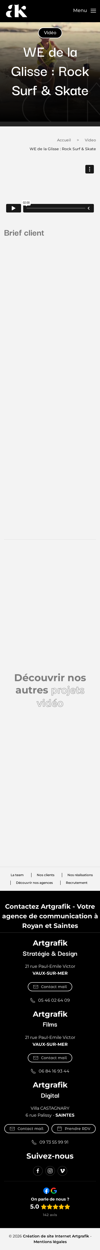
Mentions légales (50, 1241)
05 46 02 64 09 (50, 1000)
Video (90, 140)
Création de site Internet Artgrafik (56, 1236)
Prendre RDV (73, 1128)
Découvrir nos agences (34, 883)
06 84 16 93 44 (50, 1071)
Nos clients (45, 875)
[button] (84, 10)
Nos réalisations (80, 875)
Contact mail (50, 986)
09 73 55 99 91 (50, 1142)
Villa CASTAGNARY (50, 1108)
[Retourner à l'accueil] (16, 10)
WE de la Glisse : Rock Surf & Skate (63, 148)
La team (17, 875)
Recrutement (76, 883)
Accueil (64, 140)
